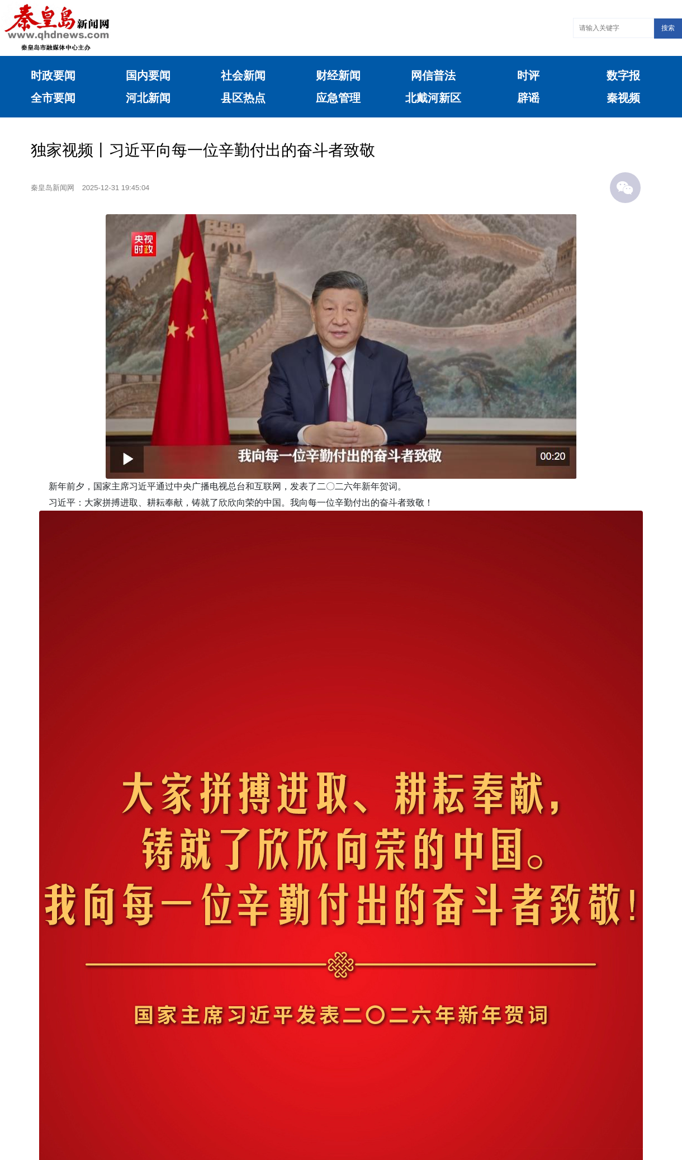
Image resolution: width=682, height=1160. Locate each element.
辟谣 (528, 98)
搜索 (668, 28)
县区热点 (243, 98)
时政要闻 (53, 75)
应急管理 (338, 98)
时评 (528, 75)
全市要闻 (53, 98)
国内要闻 (148, 75)
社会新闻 (243, 75)
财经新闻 (338, 75)
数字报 (623, 75)
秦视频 (623, 98)
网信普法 (433, 75)
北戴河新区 (433, 98)
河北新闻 (148, 98)
